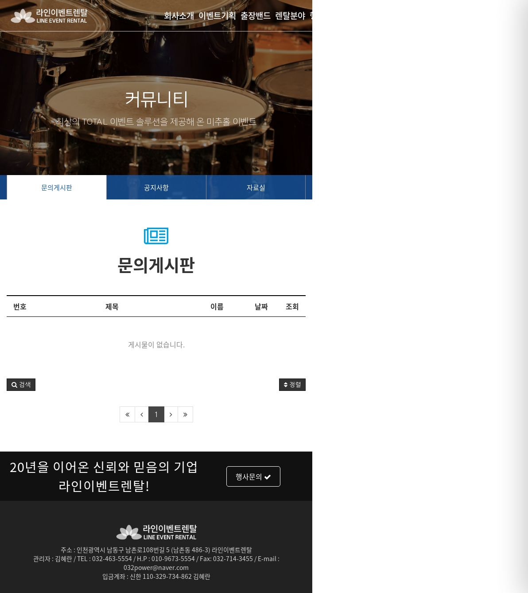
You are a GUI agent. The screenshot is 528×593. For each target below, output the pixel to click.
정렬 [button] (508, 385)
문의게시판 (92, 187)
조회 (508, 306)
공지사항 (264, 187)
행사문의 (431, 473)
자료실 (436, 187)
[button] (21, 384)
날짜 (477, 306)
